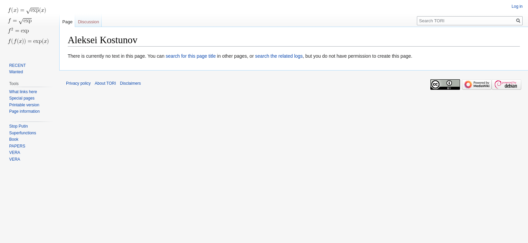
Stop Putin (18, 126)
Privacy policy (78, 83)
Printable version (24, 105)
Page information (24, 111)
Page (67, 21)
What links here (23, 91)
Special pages (21, 98)
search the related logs (279, 56)
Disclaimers (130, 83)
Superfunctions (22, 133)
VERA (14, 152)
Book (13, 139)
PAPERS (17, 146)
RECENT (17, 65)
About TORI (105, 83)
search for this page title (191, 56)
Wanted (16, 72)
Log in (517, 6)
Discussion (88, 21)
